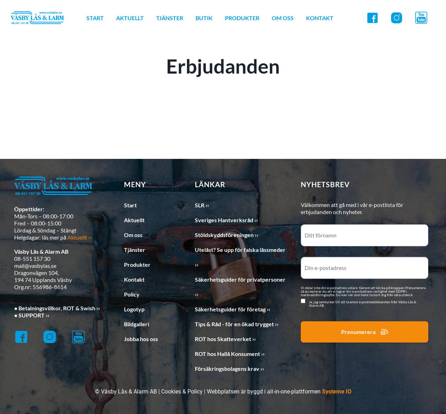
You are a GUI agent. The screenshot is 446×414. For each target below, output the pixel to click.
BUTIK (204, 18)
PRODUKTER (242, 18)
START (95, 18)
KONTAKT (319, 18)
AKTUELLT (130, 18)
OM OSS (283, 18)
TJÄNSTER (169, 18)
